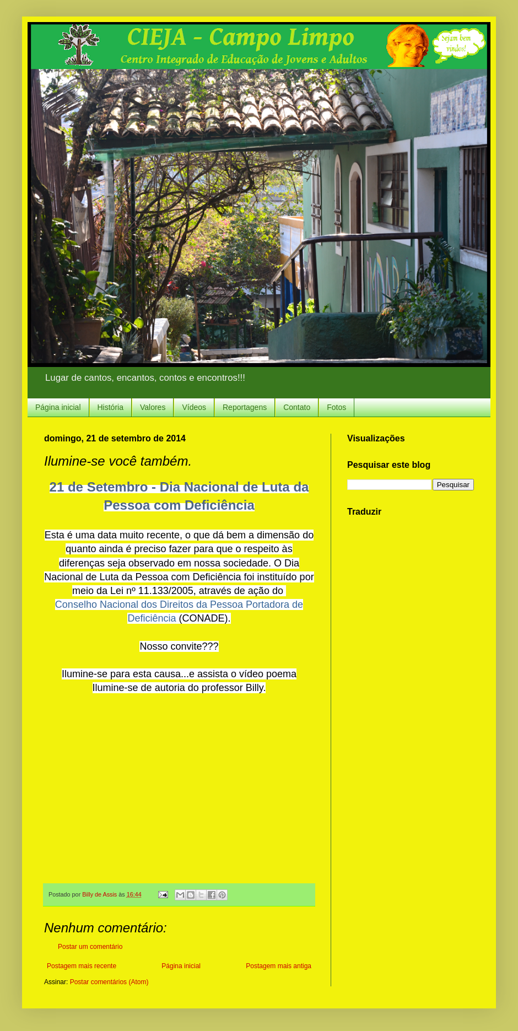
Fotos (336, 407)
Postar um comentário (90, 947)
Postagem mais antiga (278, 966)
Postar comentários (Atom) (109, 982)
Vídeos (194, 407)
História (110, 407)
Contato (296, 407)
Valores (152, 407)
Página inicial (58, 407)
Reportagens (245, 407)
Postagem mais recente (81, 966)
